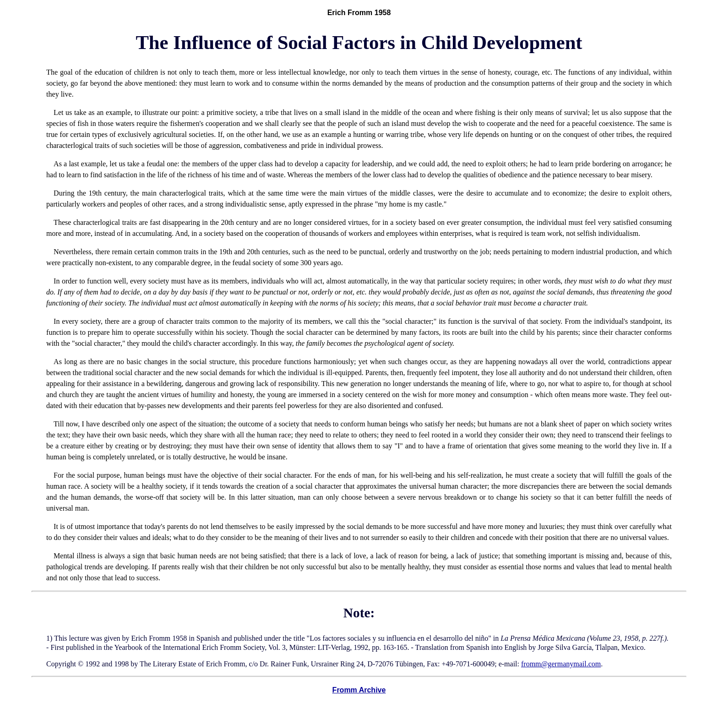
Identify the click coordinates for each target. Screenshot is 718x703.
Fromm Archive (359, 690)
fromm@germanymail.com (561, 664)
